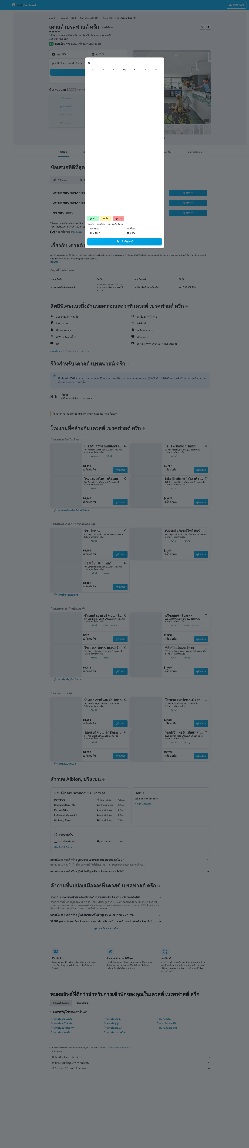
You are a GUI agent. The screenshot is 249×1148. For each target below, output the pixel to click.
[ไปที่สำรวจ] (5, 41)
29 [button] (88, 114)
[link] (71, 510)
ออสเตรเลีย (64, 18)
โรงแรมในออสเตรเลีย (61, 1019)
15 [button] (88, 99)
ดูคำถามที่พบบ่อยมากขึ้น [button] (106, 928)
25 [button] (111, 106)
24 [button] (104, 106)
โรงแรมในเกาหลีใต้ (166, 1023)
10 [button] (104, 91)
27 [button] (73, 114)
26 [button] (119, 106)
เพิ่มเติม (54, 262)
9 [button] (96, 91)
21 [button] (81, 106)
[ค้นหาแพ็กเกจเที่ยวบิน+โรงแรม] (5, 34)
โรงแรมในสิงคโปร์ (113, 1028)
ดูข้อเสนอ (120, 470)
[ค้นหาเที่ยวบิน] (5, 14)
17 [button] (104, 99)
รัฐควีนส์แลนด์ (86, 18)
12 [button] (119, 91)
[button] (5, 4)
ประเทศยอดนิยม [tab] (61, 1003)
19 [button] (119, 99)
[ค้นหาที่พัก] (5, 21)
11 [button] (111, 91)
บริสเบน (105, 18)
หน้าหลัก (52, 18)
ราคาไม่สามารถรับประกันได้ (118, 1047)
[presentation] (163, 138)
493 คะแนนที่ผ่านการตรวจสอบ (83, 43)
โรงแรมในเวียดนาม (167, 1028)
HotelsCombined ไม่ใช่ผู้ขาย (131, 1057)
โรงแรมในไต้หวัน (112, 1019)
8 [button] (88, 91)
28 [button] (81, 114)
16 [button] (96, 99)
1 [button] (88, 83)
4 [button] (111, 83)
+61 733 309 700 (58, 39)
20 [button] (73, 106)
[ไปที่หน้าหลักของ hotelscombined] (23, 4)
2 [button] (96, 83)
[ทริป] (5, 50)
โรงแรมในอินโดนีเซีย (61, 1023)
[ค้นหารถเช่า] (5, 28)
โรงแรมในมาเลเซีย (60, 1032)
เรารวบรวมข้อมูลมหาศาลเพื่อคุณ (131, 1063)
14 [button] (81, 99)
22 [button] (88, 106)
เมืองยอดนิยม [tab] (82, 1003)
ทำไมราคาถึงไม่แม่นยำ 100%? (131, 1068)
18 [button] (111, 99)
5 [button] (119, 83)
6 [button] (73, 91)
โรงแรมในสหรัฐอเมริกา (62, 1028)
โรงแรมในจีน (164, 1019)
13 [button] (73, 99)
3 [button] (104, 83)
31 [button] (104, 114)
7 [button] (81, 91)
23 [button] (96, 106)
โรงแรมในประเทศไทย (115, 1032)
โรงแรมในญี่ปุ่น (111, 1023)
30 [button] (96, 114)
